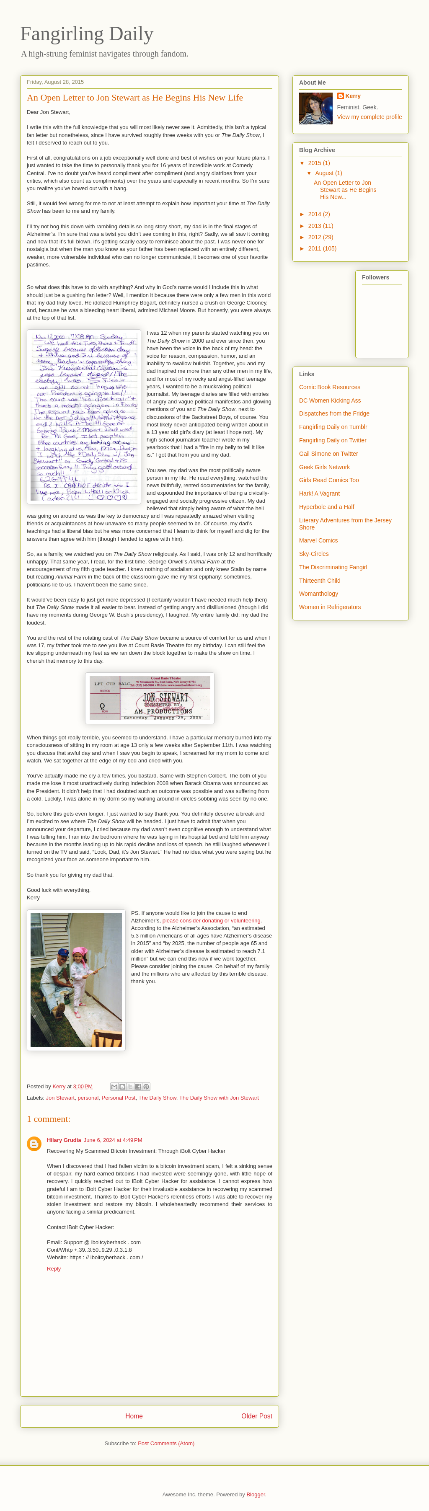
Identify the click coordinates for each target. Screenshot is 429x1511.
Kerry (353, 96)
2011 (315, 248)
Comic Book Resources (329, 387)
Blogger (255, 1494)
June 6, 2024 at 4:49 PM (113, 1140)
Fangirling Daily (87, 33)
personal (88, 1098)
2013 (315, 225)
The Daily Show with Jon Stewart (219, 1098)
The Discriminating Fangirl (333, 567)
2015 (315, 163)
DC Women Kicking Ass (330, 400)
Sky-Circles (314, 553)
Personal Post (119, 1098)
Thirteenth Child (320, 580)
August (325, 173)
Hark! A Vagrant (319, 493)
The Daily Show (157, 1098)
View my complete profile (369, 117)
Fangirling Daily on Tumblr (333, 427)
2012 (315, 237)
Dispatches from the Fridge (334, 413)
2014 (315, 214)
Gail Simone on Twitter (328, 453)
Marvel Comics (318, 540)
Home (134, 1416)
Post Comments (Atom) (166, 1443)
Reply (54, 1269)
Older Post (256, 1416)
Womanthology (318, 593)
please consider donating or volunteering (212, 920)
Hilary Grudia (64, 1140)
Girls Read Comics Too (329, 480)
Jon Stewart (60, 1098)
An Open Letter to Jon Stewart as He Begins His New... (345, 189)
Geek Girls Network (324, 467)
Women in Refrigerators (330, 607)
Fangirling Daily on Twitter (333, 440)
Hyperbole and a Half (326, 507)
